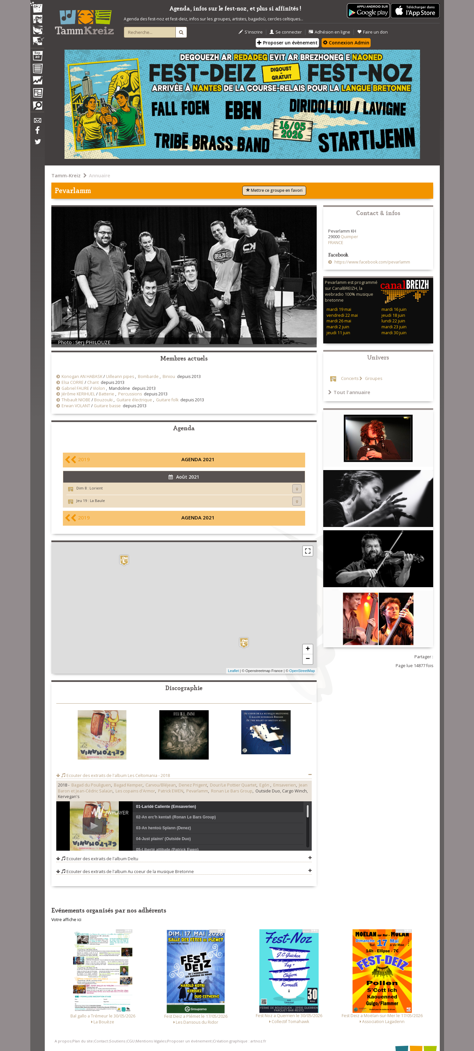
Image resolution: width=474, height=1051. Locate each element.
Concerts (349, 378)
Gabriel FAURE (75, 388)
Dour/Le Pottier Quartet (233, 785)
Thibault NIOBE (76, 400)
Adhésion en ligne (329, 32)
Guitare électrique (134, 400)
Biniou (169, 376)
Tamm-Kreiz (66, 175)
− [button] (307, 659)
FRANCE (335, 242)
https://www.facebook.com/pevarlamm (371, 262)
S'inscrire (251, 32)
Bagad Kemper (128, 785)
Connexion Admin (346, 42)
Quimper (349, 236)
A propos (63, 1040)
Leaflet (233, 671)
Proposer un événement (189, 1040)
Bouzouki (103, 400)
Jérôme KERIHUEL (78, 394)
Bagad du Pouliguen (91, 785)
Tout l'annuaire (349, 392)
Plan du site (82, 1040)
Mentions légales (151, 1040)
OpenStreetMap (302, 671)
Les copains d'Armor (135, 791)
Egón (264, 785)
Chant (93, 382)
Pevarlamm (197, 791)
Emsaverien (284, 785)
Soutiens (117, 1040)
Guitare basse (107, 406)
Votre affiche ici (66, 919)
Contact (101, 1040)
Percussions (130, 394)
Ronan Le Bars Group (231, 791)
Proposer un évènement (287, 42)
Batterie (106, 394)
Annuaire (99, 175)
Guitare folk (167, 400)
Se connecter (286, 32)
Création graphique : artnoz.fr (239, 1040)
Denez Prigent (193, 785)
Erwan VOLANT (76, 406)
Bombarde (148, 376)
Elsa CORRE (73, 382)
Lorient (96, 488)
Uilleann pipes (120, 376)
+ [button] (307, 649)
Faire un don (372, 32)
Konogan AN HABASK (82, 376)
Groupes (373, 378)
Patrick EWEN (170, 791)
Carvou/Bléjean (160, 785)
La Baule (97, 500)
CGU (131, 1040)
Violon (99, 388)
